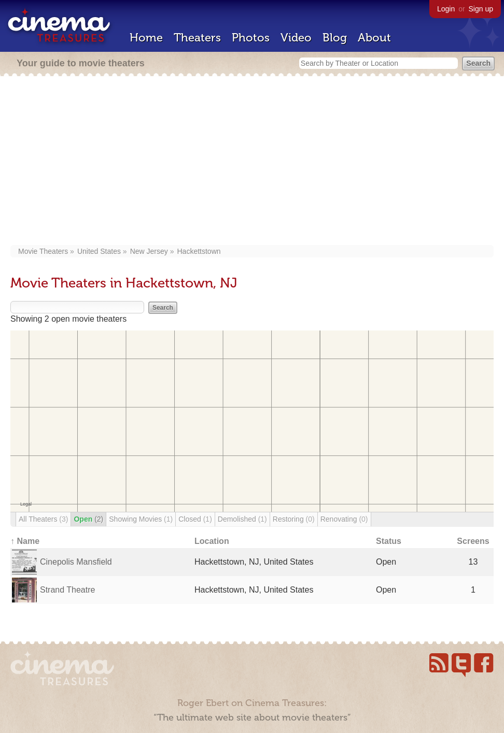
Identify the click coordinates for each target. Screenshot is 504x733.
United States (99, 251)
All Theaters (43, 519)
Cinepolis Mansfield (76, 561)
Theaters (197, 38)
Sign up (481, 9)
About (374, 38)
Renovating (344, 519)
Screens (473, 541)
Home (146, 38)
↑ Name (24, 541)
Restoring (294, 519)
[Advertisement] (252, 161)
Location (211, 541)
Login (446, 9)
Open (88, 519)
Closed (195, 519)
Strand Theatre (67, 589)
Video (296, 38)
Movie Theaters (43, 251)
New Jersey (149, 251)
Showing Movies (141, 519)
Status (388, 541)
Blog (335, 38)
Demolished (242, 519)
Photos (251, 38)
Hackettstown (199, 251)
